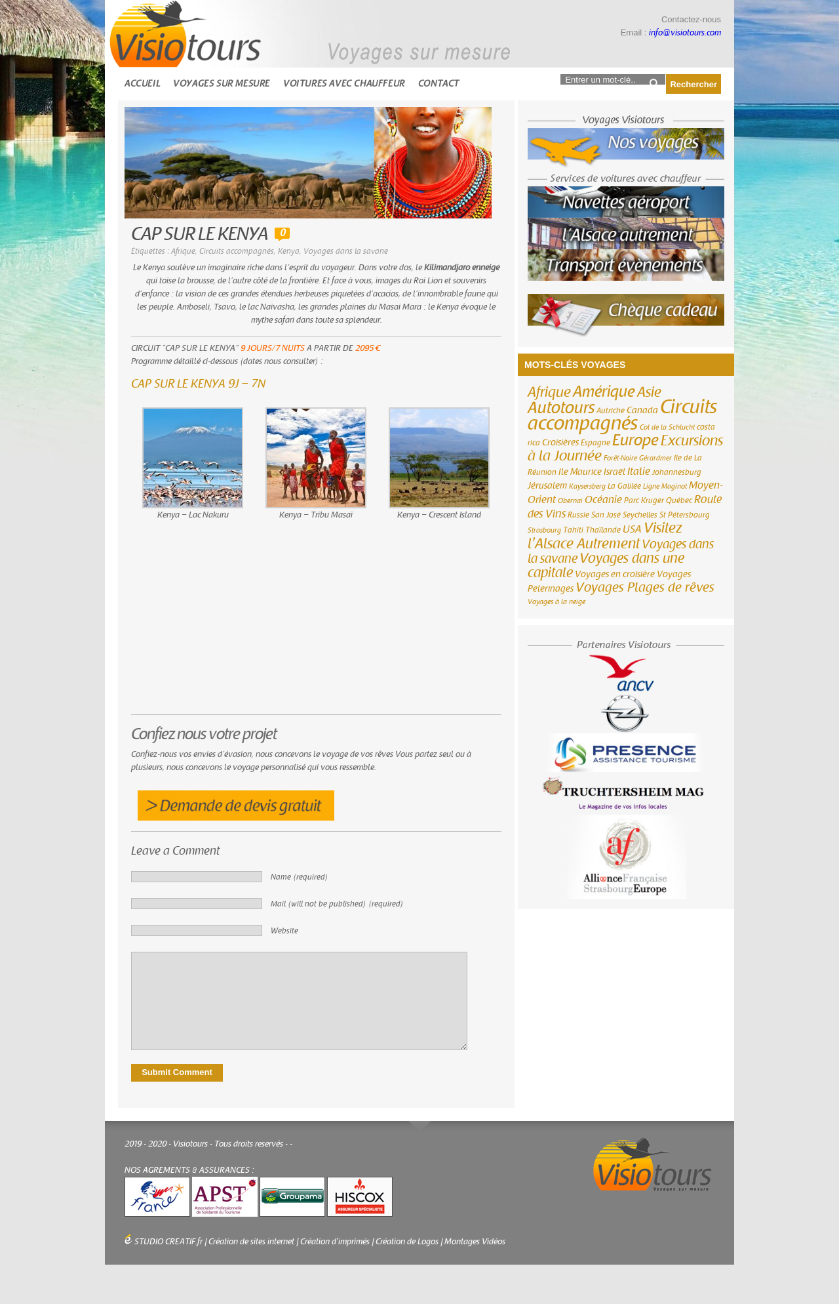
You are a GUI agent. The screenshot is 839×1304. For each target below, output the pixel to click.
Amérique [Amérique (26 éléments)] (604, 391)
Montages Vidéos (474, 1241)
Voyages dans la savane (345, 251)
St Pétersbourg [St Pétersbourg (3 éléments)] (684, 515)
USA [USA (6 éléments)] (632, 529)
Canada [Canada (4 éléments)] (642, 410)
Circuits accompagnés (236, 251)
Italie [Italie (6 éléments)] (638, 472)
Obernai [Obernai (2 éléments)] (570, 501)
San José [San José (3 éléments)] (606, 515)
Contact (438, 83)
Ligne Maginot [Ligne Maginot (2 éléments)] (665, 486)
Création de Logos (407, 1241)
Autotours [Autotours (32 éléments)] (561, 408)
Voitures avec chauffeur (344, 83)
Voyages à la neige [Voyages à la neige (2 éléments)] (556, 602)
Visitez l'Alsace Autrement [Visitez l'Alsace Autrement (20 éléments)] (605, 536)
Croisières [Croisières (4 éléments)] (560, 443)
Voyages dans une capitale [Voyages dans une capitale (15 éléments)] (606, 565)
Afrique (183, 251)
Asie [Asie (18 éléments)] (649, 392)
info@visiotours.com (685, 33)
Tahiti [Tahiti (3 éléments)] (573, 530)
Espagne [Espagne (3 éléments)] (595, 442)
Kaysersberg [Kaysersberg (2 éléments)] (587, 486)
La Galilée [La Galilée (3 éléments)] (624, 486)
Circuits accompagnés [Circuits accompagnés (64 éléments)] (622, 415)
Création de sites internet (251, 1241)
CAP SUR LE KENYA (199, 234)
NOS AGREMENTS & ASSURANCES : (189, 1170)
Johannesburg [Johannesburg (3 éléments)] (676, 472)
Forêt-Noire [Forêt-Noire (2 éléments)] (620, 458)
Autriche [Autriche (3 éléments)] (610, 410)
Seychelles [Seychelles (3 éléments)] (640, 515)
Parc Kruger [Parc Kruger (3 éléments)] (644, 500)
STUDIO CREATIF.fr (168, 1241)
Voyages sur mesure (221, 83)
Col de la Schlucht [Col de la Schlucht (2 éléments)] (667, 427)
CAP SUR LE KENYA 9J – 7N (198, 384)
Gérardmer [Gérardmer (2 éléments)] (655, 458)
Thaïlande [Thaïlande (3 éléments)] (603, 530)
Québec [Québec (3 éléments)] (679, 500)
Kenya (289, 251)
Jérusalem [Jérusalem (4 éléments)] (547, 486)
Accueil (142, 83)
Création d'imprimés (335, 1241)
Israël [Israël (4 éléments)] (614, 472)
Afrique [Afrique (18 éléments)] (549, 392)
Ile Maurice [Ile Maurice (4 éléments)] (580, 472)
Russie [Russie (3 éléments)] (578, 515)
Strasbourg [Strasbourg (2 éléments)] (544, 530)
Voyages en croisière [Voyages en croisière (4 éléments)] (615, 574)
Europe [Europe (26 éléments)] (635, 440)
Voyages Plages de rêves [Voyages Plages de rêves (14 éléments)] (645, 587)
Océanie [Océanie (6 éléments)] (603, 500)
